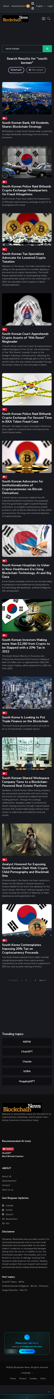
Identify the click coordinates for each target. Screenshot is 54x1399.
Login (50, 6)
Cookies (33, 1378)
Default (16, 70)
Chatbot (8, 1149)
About (6, 6)
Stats (43, 1378)
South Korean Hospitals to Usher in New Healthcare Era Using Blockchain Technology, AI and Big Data (26, 571)
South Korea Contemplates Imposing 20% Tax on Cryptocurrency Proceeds (21, 949)
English (39, 6)
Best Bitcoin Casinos (12, 1156)
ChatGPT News (9, 1282)
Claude (27, 1061)
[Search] (22, 48)
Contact (6, 1185)
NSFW (27, 1042)
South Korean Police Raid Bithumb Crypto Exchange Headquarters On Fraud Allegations (26, 190)
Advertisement (18, 6)
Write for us (7, 1190)
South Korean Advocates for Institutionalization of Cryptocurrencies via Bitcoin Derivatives (22, 487)
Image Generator (10, 1290)
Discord (7, 1214)
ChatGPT (27, 1051)
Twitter (7, 1210)
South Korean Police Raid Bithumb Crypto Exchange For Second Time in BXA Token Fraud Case (27, 418)
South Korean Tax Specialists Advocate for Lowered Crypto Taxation (24, 258)
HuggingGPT (27, 1081)
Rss (5, 1223)
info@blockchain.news (32, 1347)
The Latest (36, 70)
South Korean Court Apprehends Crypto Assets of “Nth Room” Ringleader (25, 338)
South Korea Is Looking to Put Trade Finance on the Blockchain (25, 719)
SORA (27, 1071)
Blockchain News (22, 1367)
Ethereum (43, 1286)
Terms (13, 1378)
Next (42, 980)
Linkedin (7, 1205)
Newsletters (9, 1219)
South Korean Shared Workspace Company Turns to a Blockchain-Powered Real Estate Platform (25, 782)
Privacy (22, 1378)
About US (6, 1176)
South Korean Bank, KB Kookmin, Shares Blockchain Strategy (25, 125)
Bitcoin (34, 1286)
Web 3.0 (23, 1290)
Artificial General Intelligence (15, 1286)
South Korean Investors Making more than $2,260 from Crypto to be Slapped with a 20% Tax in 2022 (26, 646)
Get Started (27, 1351)
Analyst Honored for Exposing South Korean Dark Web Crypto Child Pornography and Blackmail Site (25, 870)
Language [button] (26, 1373)
